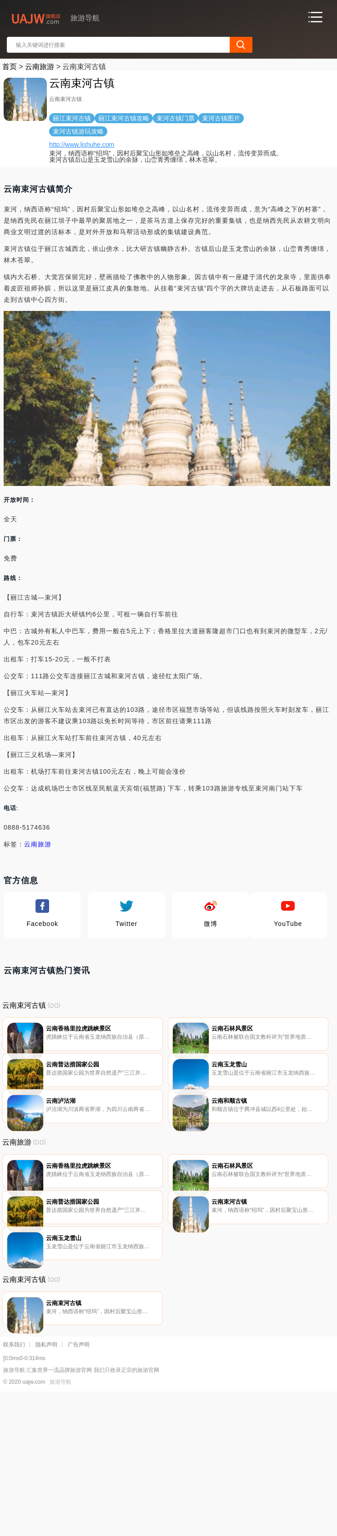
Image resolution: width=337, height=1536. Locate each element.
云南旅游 (39, 66)
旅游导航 (60, 1523)
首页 (9, 66)
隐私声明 (46, 1485)
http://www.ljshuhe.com (81, 144)
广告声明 (79, 1485)
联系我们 (14, 1485)
